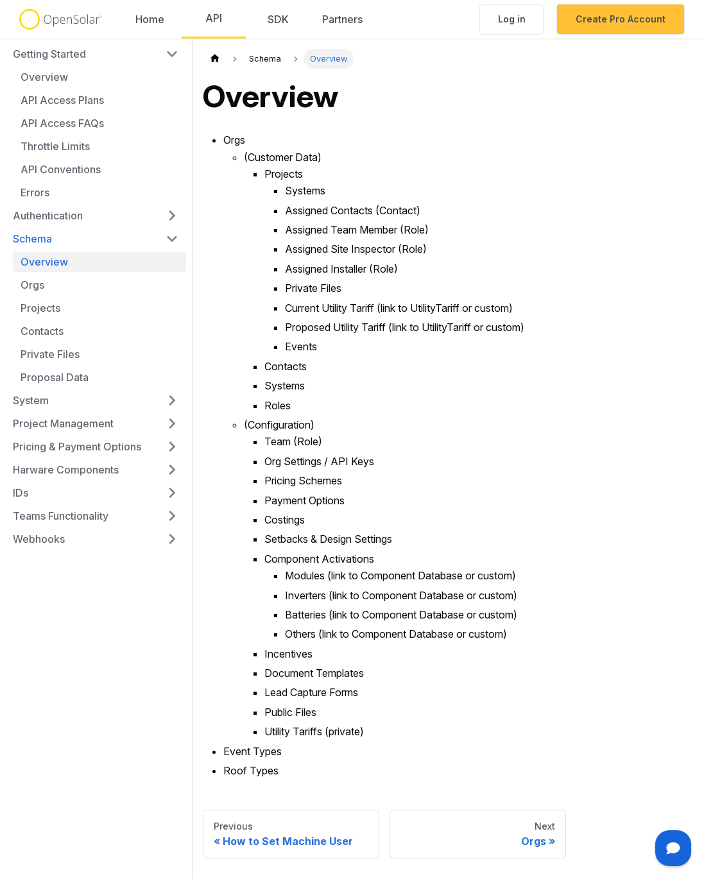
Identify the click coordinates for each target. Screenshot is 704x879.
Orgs (32, 284)
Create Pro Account (620, 18)
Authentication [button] (48, 215)
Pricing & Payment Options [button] (77, 446)
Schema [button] (32, 238)
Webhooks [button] (39, 539)
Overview (44, 77)
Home (149, 19)
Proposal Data (55, 377)
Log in (512, 18)
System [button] (31, 400)
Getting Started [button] (49, 53)
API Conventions (61, 169)
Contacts (42, 331)
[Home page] (215, 59)
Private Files (50, 354)
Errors (35, 192)
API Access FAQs (62, 123)
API (213, 18)
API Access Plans (62, 100)
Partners (342, 19)
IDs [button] (20, 492)
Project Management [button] (63, 423)
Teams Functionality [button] (60, 515)
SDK (278, 19)
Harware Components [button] (66, 469)
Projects (40, 308)
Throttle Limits (55, 146)
